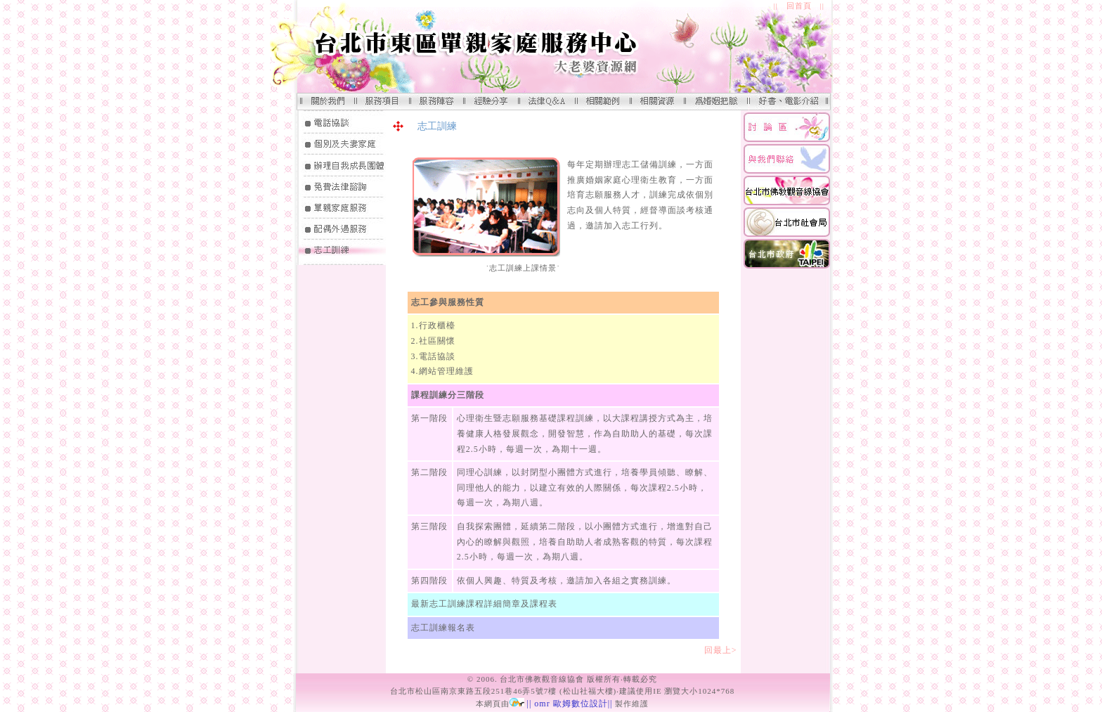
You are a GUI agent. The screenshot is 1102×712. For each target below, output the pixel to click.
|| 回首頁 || (798, 5)
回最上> (725, 650)
